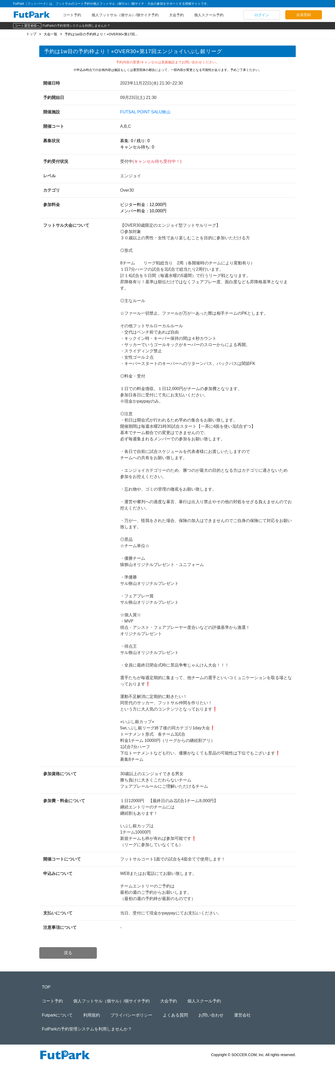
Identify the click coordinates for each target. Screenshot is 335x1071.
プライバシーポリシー (131, 1015)
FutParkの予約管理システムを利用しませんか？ (76, 25)
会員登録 (303, 15)
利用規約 (91, 1015)
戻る (68, 953)
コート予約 (72, 15)
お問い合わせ (211, 1015)
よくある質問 (175, 1015)
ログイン (261, 15)
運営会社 (242, 1015)
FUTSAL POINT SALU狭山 (145, 112)
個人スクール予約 (209, 15)
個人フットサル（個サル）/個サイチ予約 (125, 15)
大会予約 (176, 15)
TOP (46, 987)
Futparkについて (57, 1015)
